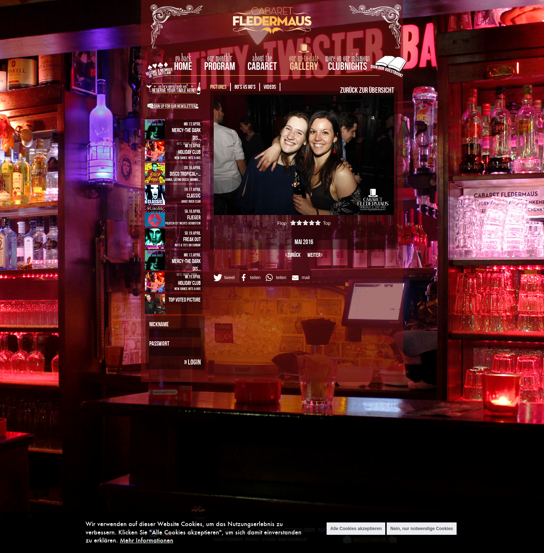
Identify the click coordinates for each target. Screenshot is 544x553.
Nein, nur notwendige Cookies (421, 528)
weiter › (314, 255)
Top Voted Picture (185, 300)
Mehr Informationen (146, 540)
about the (262, 58)
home (183, 66)
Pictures (218, 87)
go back (183, 58)
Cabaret (262, 66)
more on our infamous (347, 58)
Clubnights (347, 66)
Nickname (159, 324)
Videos (270, 87)
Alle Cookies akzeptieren (356, 528)
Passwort (159, 343)
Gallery (304, 66)
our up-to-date (304, 58)
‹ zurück (293, 255)
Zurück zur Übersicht (367, 90)
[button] (223, 277)
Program (219, 66)
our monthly (219, 58)
